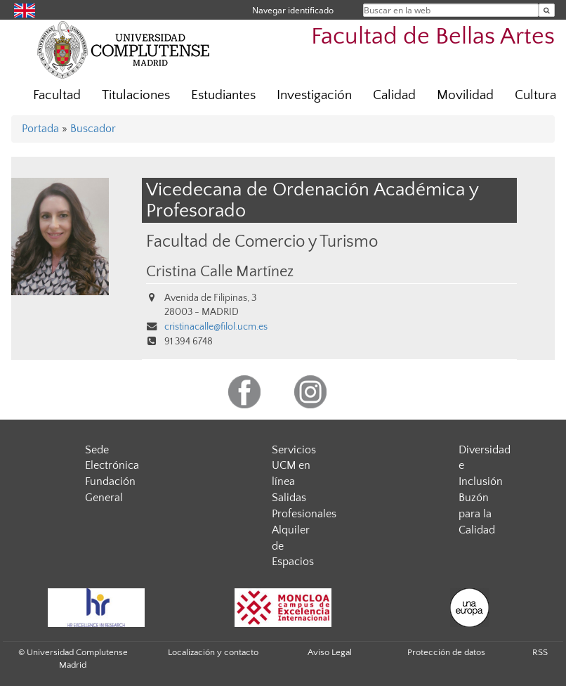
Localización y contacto (213, 652)
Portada (40, 128)
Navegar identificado (293, 10)
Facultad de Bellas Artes (433, 37)
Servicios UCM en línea (294, 466)
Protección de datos (446, 652)
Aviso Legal (330, 652)
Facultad (57, 95)
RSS (540, 652)
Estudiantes (223, 95)
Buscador (93, 128)
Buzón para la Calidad (477, 513)
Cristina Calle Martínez (220, 272)
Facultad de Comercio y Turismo (262, 241)
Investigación (314, 95)
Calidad (394, 95)
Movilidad (465, 95)
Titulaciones (136, 95)
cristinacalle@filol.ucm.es (216, 326)
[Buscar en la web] (547, 10)
